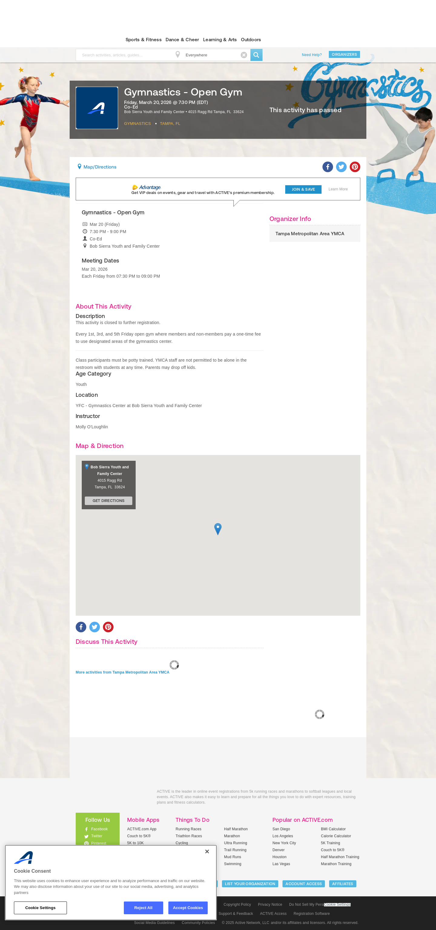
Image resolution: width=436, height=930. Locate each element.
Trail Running (235, 850)
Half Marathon (236, 829)
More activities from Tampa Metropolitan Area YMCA (123, 672)
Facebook (99, 829)
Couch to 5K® (139, 836)
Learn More (338, 189)
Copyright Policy (237, 904)
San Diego (281, 829)
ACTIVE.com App (142, 829)
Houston (279, 857)
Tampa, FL (170, 123)
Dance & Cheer (182, 39)
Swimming (232, 864)
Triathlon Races (189, 836)
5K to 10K (135, 843)
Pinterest (98, 843)
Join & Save (303, 189)
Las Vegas (281, 864)
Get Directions (109, 500)
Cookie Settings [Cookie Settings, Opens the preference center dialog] (40, 907)
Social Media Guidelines (154, 923)
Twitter (96, 836)
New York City (284, 843)
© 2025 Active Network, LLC (245, 923)
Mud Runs (232, 857)
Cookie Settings (337, 904)
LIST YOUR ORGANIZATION (250, 883)
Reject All (143, 907)
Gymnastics (137, 123)
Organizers (344, 54)
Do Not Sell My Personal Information (319, 904)
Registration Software (312, 914)
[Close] (207, 851)
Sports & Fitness (144, 39)
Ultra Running (235, 843)
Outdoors (251, 39)
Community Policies (198, 923)
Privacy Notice (270, 904)
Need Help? (312, 55)
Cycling (182, 843)
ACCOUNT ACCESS (304, 883)
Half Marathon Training (340, 857)
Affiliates (342, 883)
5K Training (330, 843)
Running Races (188, 829)
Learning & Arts (220, 39)
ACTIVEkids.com (92, 39)
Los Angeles (282, 836)
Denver (278, 850)
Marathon (232, 836)
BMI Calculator (333, 829)
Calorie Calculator (336, 836)
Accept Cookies (188, 907)
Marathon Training (336, 864)
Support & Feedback (236, 914)
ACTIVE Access (273, 914)
